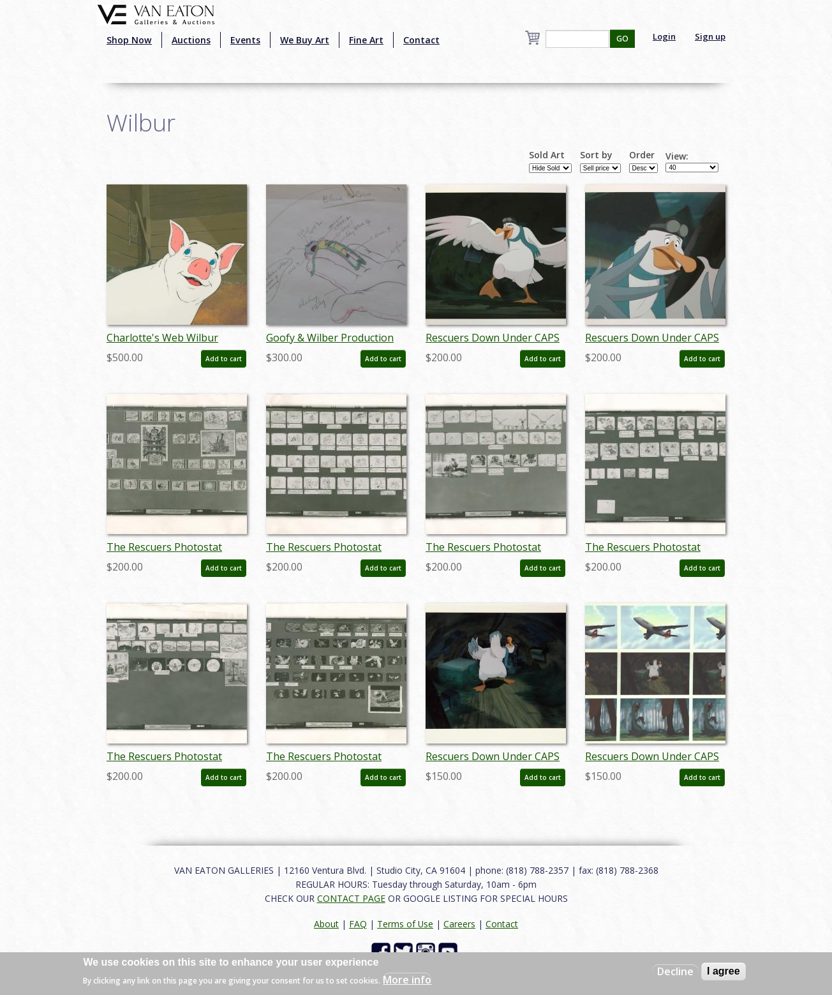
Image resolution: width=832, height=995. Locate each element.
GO (622, 38)
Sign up (710, 36)
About (326, 924)
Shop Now (129, 40)
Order (642, 155)
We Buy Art (304, 40)
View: (676, 156)
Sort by (596, 155)
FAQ (358, 924)
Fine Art (366, 40)
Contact (421, 40)
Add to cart (223, 358)
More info (407, 980)
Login (664, 36)
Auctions (191, 40)
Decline (675, 971)
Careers (459, 924)
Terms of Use (405, 924)
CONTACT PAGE (351, 898)
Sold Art (547, 155)
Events (245, 40)
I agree (723, 971)
